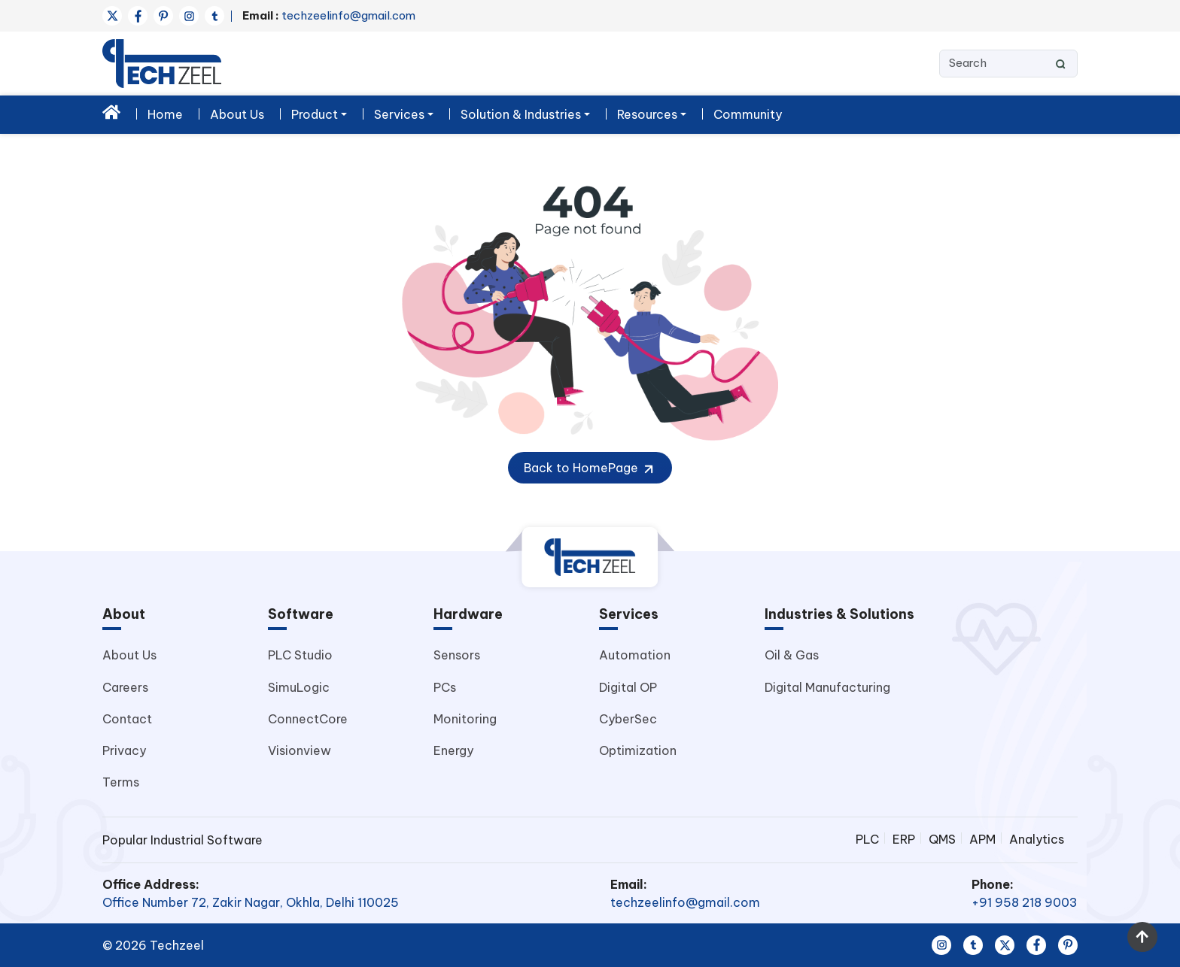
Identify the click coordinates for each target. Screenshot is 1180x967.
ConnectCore (308, 718)
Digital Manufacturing (827, 687)
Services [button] (399, 114)
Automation (635, 654)
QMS (942, 839)
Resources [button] (647, 114)
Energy (453, 750)
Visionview (299, 750)
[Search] (1008, 63)
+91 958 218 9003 (1025, 902)
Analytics (1036, 839)
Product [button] (314, 114)
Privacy (124, 750)
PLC (867, 839)
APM (982, 839)
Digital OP (628, 687)
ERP (904, 839)
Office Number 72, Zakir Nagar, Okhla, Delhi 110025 (250, 902)
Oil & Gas (792, 654)
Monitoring (465, 718)
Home (165, 114)
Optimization (638, 750)
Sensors (456, 654)
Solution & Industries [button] (521, 114)
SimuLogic (299, 687)
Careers (125, 687)
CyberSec (628, 718)
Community (747, 114)
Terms (120, 782)
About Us (237, 114)
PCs (444, 687)
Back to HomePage (590, 468)
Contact (127, 718)
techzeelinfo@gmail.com (328, 15)
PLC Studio (300, 654)
